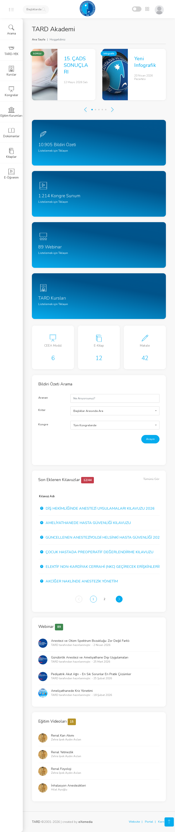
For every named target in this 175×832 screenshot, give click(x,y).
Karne (162, 822)
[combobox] (115, 410)
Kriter (42, 410)
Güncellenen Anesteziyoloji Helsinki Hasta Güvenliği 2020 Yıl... (108, 537)
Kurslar (11, 71)
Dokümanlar (11, 132)
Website (134, 822)
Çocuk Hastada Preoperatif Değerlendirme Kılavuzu (99, 552)
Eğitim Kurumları (11, 112)
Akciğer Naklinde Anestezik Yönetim (82, 581)
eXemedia (85, 822)
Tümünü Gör (151, 479)
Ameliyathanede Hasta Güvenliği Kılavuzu (88, 522)
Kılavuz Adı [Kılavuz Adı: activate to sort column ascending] (46, 496)
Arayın (150, 439)
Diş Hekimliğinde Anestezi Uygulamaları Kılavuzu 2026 (100, 508)
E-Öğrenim (11, 174)
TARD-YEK (11, 50)
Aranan (43, 398)
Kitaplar (11, 153)
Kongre (43, 424)
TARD (36, 822)
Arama (11, 30)
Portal (149, 822)
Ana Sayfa (38, 39)
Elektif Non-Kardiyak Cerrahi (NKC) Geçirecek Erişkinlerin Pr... (107, 566)
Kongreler (11, 91)
